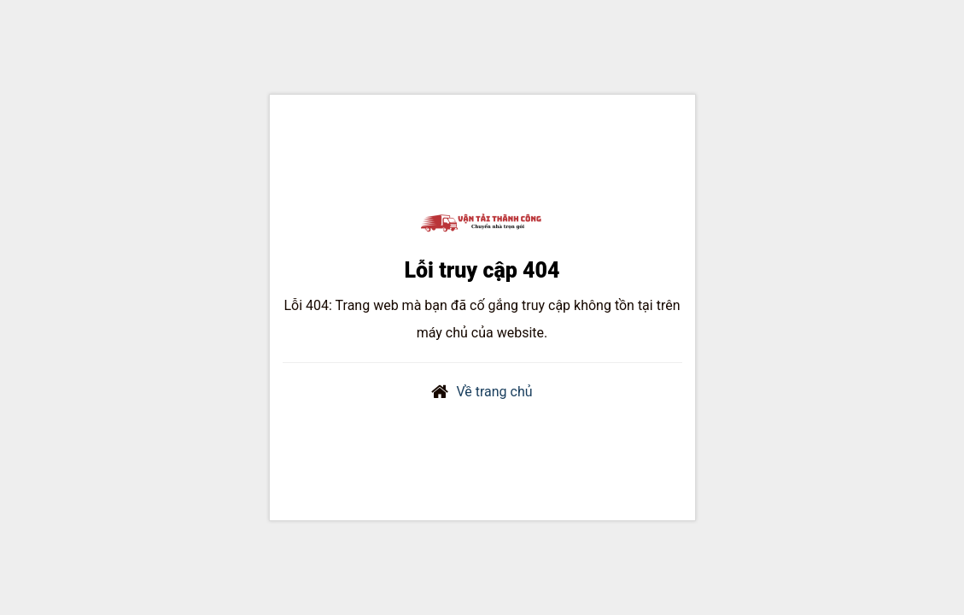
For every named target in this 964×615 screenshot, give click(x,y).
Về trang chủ (494, 392)
